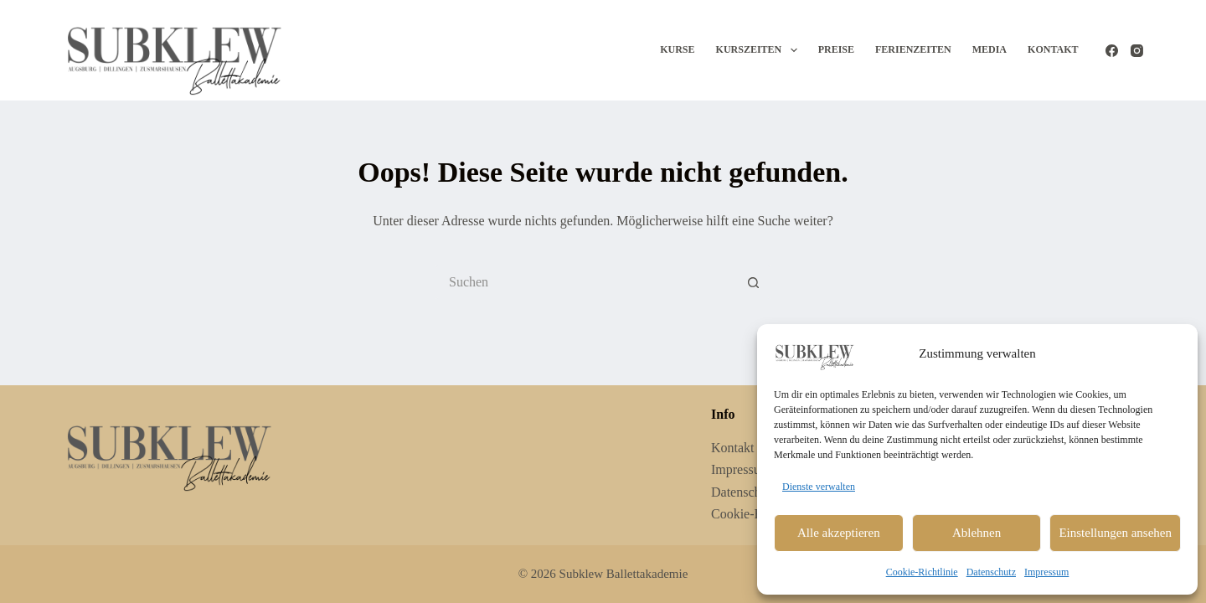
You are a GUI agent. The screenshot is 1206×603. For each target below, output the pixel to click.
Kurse (677, 49)
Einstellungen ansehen (1115, 532)
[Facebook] (1112, 50)
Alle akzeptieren (838, 532)
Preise (836, 49)
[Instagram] (1137, 50)
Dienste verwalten (818, 486)
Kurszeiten (760, 50)
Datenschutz (991, 572)
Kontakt (1053, 49)
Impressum (1046, 572)
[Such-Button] (753, 282)
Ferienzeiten (913, 49)
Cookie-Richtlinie (922, 572)
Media (989, 49)
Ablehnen (976, 532)
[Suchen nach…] (586, 282)
